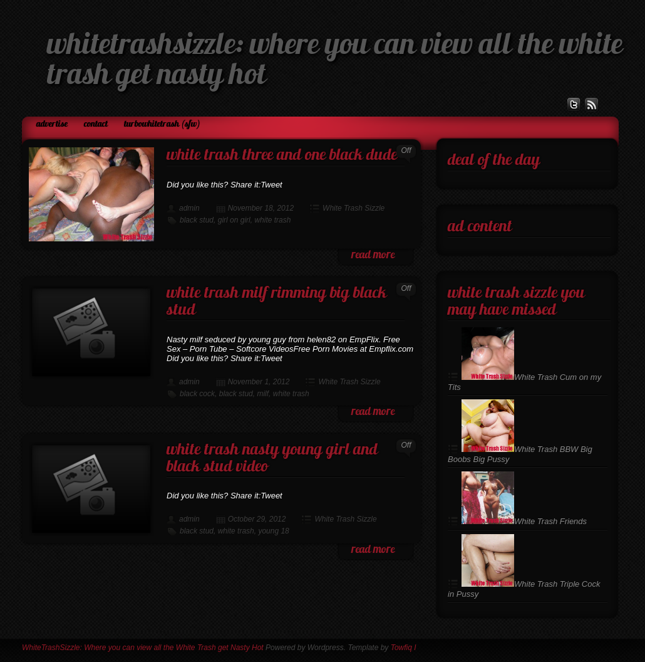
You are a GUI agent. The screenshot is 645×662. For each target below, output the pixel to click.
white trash (272, 220)
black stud (197, 220)
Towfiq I (403, 647)
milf (263, 393)
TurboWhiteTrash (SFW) (162, 124)
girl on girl (234, 220)
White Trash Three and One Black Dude (282, 155)
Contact (96, 124)
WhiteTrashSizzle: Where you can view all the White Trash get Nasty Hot (143, 647)
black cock (197, 393)
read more (373, 255)
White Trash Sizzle (353, 208)
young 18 (273, 531)
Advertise (52, 124)
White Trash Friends (524, 521)
